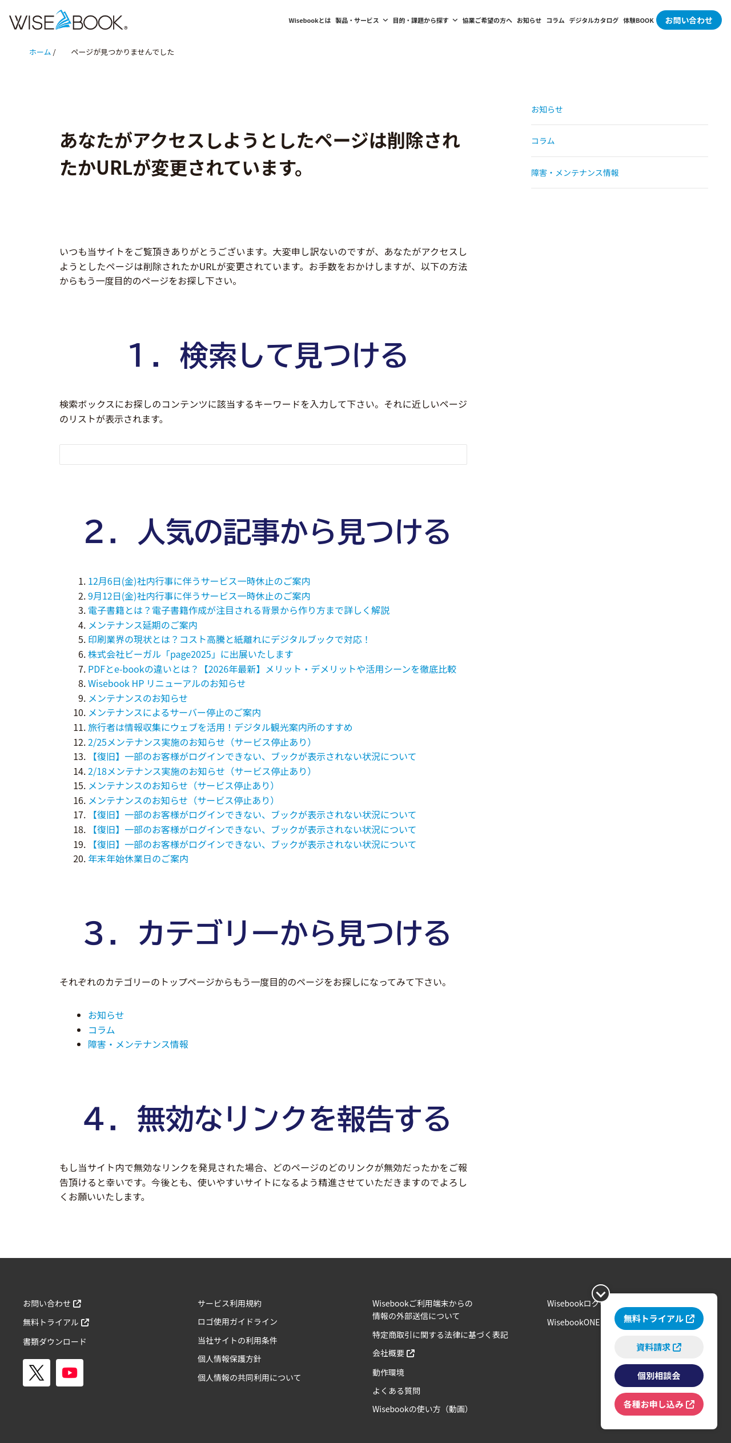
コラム (555, 20)
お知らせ (529, 20)
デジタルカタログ (594, 20)
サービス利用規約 (230, 1303)
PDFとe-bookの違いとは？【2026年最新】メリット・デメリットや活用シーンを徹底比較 (272, 669)
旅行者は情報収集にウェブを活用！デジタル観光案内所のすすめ (220, 727)
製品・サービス (361, 20)
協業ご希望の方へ (487, 20)
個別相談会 (657, 1373)
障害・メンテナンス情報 (138, 1044)
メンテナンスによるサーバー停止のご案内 (174, 712)
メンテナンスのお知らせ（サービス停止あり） (183, 785)
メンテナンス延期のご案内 (143, 625)
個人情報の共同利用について (250, 1377)
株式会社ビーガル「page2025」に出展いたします (191, 654)
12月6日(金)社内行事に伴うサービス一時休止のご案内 (199, 581)
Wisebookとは (310, 20)
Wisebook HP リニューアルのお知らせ (167, 683)
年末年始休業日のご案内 (138, 858)
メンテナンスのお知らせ (138, 698)
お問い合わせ (689, 20)
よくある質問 (396, 1390)
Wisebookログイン (581, 1303)
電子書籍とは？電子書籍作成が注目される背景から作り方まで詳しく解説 (238, 610)
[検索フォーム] (252, 454)
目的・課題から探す (425, 20)
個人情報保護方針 (230, 1358)
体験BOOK (638, 20)
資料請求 (651, 1343)
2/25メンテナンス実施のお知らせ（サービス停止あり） (202, 742)
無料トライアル (51, 1322)
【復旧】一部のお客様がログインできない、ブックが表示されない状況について (252, 756)
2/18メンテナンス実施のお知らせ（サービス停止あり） (202, 771)
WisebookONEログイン (589, 1322)
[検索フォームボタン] (450, 456)
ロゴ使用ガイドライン (238, 1321)
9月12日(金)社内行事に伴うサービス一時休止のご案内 (199, 595)
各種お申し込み (651, 1402)
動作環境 (388, 1372)
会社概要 (388, 1352)
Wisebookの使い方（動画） (422, 1408)
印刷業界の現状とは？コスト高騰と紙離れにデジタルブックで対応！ (229, 639)
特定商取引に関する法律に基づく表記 (440, 1334)
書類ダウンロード (55, 1341)
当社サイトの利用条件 (238, 1340)
